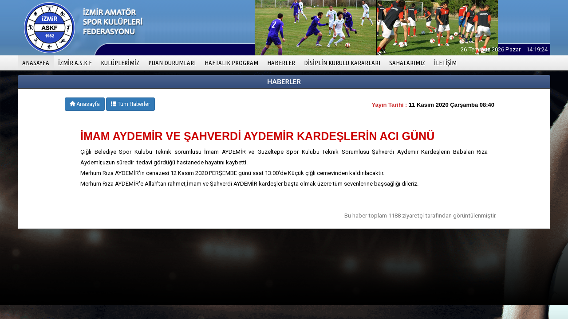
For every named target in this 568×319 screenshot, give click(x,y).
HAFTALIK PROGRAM (231, 62)
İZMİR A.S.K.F (75, 62)
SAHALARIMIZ (407, 62)
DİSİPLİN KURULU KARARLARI (342, 62)
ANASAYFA (38, 62)
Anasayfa (85, 104)
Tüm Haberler (130, 104)
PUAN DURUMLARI (172, 62)
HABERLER (281, 62)
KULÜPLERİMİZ (120, 62)
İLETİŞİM (445, 62)
